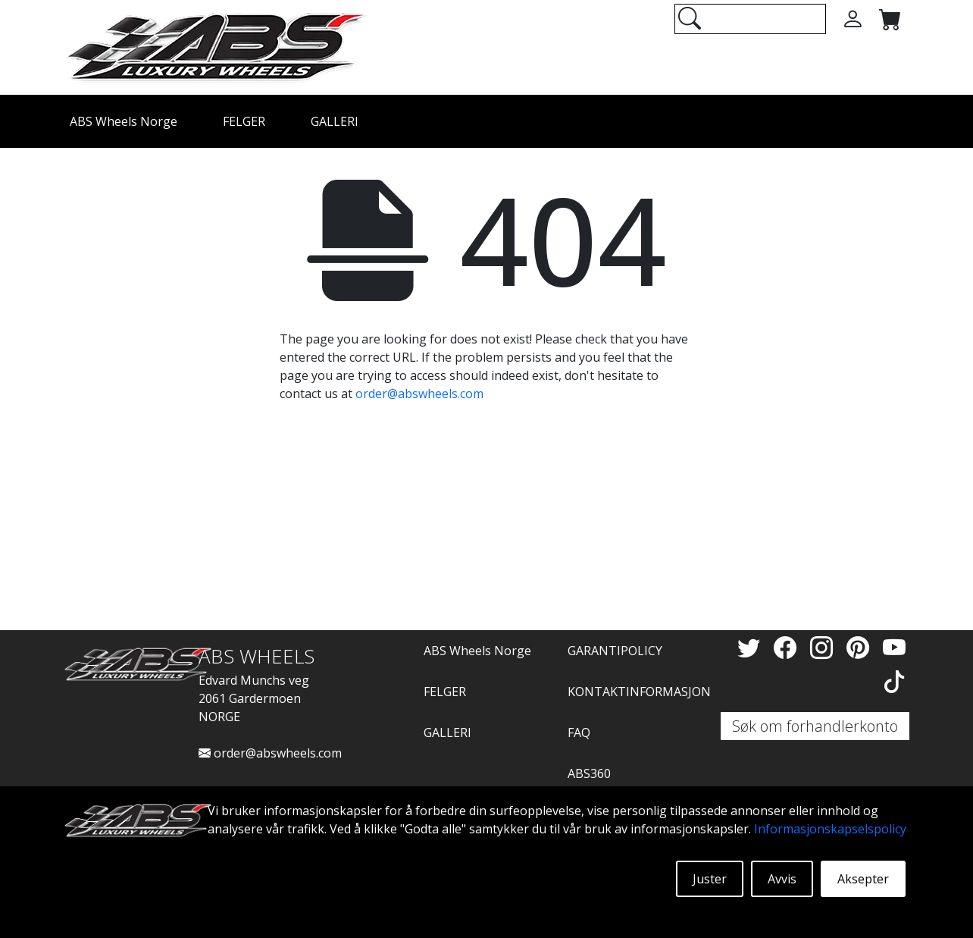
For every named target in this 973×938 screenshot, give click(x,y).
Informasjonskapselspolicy (830, 828)
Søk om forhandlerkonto (815, 726)
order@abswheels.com (419, 393)
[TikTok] (894, 681)
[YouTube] (894, 647)
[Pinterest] (861, 647)
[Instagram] (824, 647)
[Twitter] (752, 647)
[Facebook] (788, 647)
